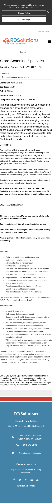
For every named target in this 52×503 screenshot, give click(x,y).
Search (22, 52)
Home (18, 421)
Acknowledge (24, 19)
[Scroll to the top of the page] (26, 399)
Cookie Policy (24, 13)
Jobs (33, 421)
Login (26, 421)
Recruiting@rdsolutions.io (30, 453)
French (49, 31)
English (41, 31)
